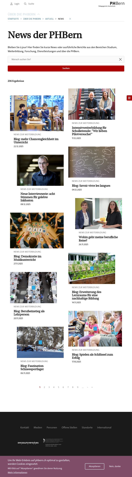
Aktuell (49, 19)
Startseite (13, 19)
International (104, 427)
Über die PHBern (24, 14)
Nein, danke (115, 466)
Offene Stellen (69, 427)
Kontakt (24, 427)
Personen (52, 427)
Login (14, 3)
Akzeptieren (94, 466)
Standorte (87, 427)
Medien (38, 427)
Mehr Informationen (17, 472)
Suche (29, 3)
